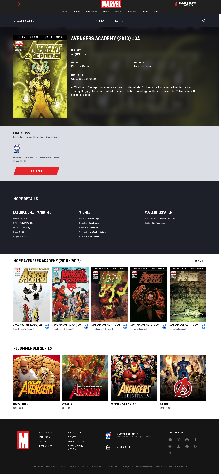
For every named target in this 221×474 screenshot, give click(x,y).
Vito (136, 329)
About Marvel (46, 432)
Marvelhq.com (76, 441)
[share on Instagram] (187, 440)
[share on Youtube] (170, 447)
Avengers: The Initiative (123, 404)
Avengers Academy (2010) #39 (27, 325)
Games (106, 11)
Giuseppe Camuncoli (84, 78)
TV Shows (131, 11)
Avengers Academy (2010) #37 (105, 325)
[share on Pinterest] (187, 447)
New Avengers (20, 404)
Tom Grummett (143, 66)
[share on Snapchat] (178, 447)
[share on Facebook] (170, 440)
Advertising (75, 432)
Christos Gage (80, 66)
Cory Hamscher (92, 227)
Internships (45, 446)
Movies (118, 11)
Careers (43, 441)
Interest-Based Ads (164, 466)
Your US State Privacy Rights (72, 466)
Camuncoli (30, 329)
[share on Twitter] (178, 440)
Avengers (67, 404)
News (65, 11)
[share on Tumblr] (195, 440)
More (156, 11)
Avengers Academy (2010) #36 (144, 325)
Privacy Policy (51, 466)
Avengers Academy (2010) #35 (184, 325)
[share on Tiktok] (170, 453)
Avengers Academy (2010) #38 (66, 325)
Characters (92, 11)
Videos (144, 11)
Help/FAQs (44, 437)
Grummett (22, 329)
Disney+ (72, 437)
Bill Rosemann (92, 236)
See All (200, 261)
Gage (15, 329)
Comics (76, 11)
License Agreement (144, 466)
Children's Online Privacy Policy (120, 466)
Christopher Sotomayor (98, 231)
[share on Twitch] (195, 447)
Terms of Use (37, 466)
